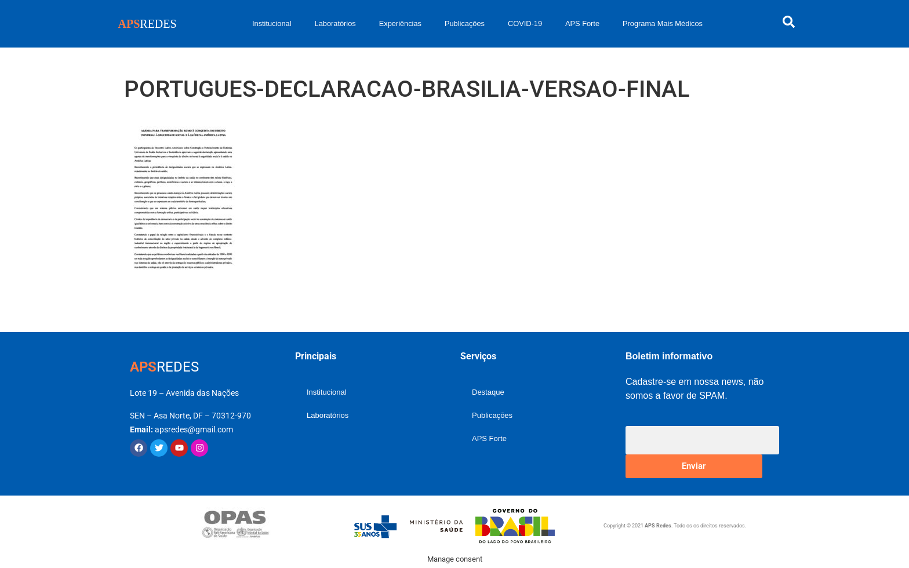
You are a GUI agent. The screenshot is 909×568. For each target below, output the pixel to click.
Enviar (694, 466)
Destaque (488, 392)
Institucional (272, 23)
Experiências (400, 23)
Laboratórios (335, 23)
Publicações (465, 23)
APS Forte (582, 23)
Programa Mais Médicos (663, 23)
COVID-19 (525, 23)
